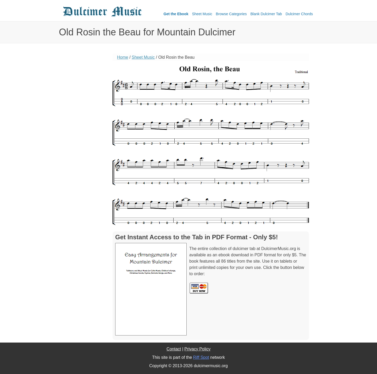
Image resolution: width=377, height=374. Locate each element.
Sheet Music (202, 14)
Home (122, 57)
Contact (174, 349)
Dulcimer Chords (299, 14)
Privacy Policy (197, 349)
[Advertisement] (82, 135)
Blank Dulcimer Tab (266, 14)
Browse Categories (231, 14)
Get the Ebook (176, 14)
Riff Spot (201, 357)
